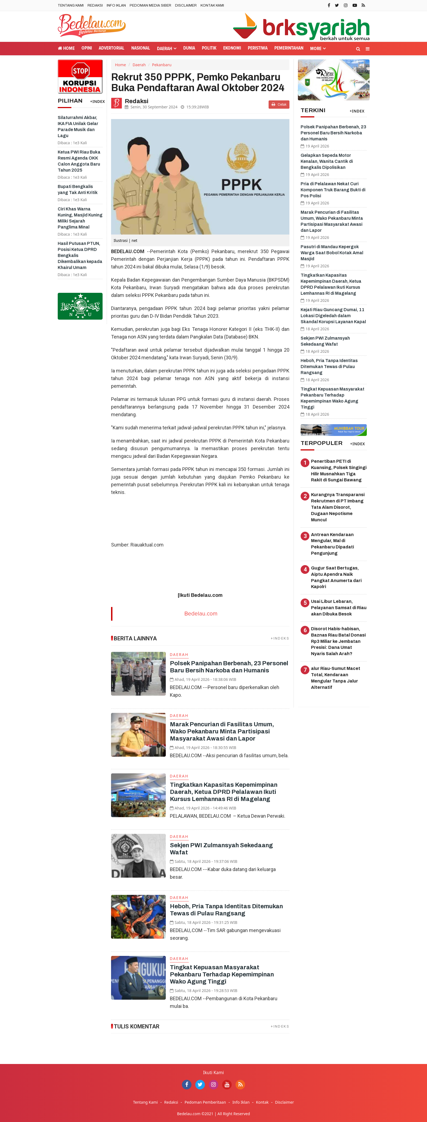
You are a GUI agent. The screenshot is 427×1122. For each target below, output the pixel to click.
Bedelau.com (200, 614)
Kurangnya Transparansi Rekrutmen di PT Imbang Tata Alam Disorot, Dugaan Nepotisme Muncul (338, 507)
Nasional (140, 48)
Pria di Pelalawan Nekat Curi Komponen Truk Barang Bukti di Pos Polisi (333, 189)
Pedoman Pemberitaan (205, 1102)
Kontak (262, 1102)
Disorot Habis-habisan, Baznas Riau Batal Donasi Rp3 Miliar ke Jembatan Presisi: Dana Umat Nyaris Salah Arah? (338, 641)
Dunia (189, 48)
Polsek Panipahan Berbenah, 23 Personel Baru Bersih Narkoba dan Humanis (333, 133)
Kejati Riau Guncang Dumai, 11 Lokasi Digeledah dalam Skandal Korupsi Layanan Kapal (333, 315)
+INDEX (97, 101)
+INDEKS (280, 638)
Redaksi (95, 5)
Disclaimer (186, 5)
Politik (209, 48)
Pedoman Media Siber (150, 5)
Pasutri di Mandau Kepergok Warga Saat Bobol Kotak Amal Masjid (332, 252)
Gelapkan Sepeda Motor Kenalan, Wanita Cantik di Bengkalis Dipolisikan (327, 161)
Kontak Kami (212, 5)
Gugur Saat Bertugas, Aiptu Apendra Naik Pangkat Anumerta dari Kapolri (336, 577)
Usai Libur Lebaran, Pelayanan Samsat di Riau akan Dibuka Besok (339, 607)
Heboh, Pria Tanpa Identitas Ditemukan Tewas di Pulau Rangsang (329, 366)
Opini (87, 48)
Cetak (279, 104)
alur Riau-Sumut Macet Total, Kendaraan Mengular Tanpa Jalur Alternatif (335, 678)
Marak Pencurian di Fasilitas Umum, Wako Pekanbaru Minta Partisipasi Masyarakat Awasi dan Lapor (222, 731)
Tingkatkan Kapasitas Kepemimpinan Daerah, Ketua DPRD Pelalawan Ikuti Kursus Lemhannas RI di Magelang (223, 792)
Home (66, 48)
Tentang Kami (71, 5)
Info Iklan (116, 5)
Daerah (139, 64)
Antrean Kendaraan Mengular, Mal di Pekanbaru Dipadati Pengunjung (332, 544)
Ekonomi (232, 48)
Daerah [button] (164, 49)
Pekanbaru (162, 64)
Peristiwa (258, 48)
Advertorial (111, 48)
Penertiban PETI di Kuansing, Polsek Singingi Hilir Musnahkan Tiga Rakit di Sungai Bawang (339, 470)
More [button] (315, 49)
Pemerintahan (288, 48)
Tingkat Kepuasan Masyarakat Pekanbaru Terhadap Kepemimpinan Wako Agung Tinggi (222, 974)
